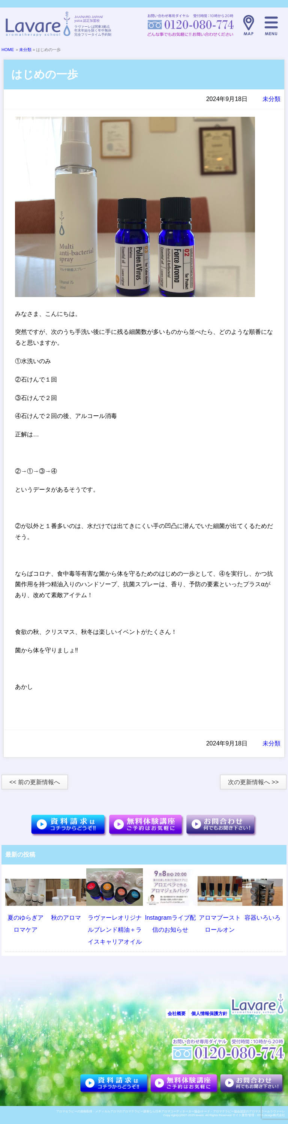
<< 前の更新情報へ (34, 782)
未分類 (25, 49)
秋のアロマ (66, 917)
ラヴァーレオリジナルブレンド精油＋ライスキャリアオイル (115, 929)
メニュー (271, 25)
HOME (8, 49)
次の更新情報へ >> (253, 782)
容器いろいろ (262, 917)
